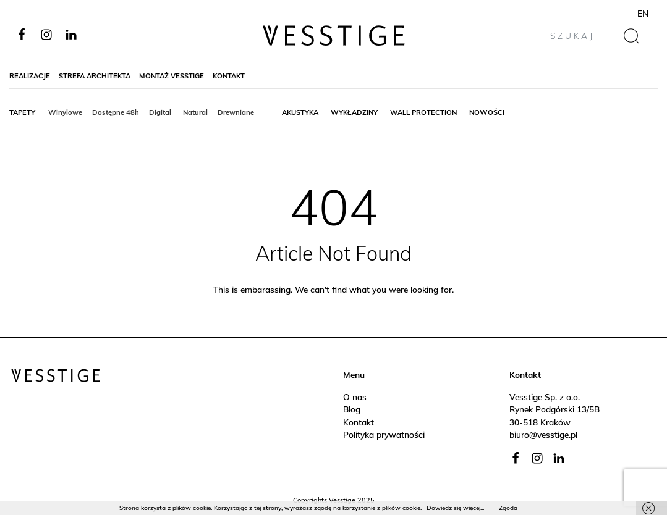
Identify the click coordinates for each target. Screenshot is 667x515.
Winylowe (65, 112)
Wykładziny (354, 112)
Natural (195, 112)
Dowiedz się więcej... (455, 508)
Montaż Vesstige (171, 76)
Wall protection (423, 112)
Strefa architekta (94, 76)
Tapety (22, 112)
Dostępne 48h (115, 112)
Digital (161, 112)
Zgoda (508, 508)
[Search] (581, 36)
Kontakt (229, 76)
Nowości (486, 112)
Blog (351, 409)
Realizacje (29, 76)
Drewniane (236, 112)
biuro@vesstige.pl (543, 434)
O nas (355, 396)
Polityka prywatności (384, 434)
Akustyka (300, 112)
